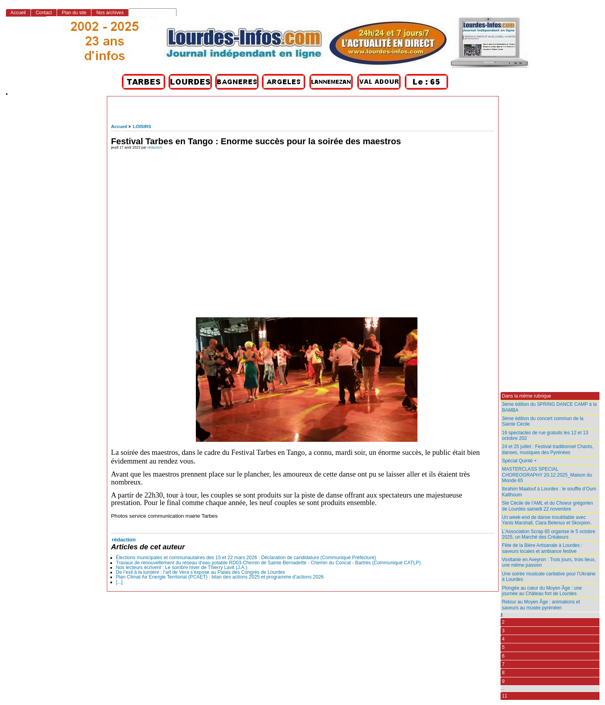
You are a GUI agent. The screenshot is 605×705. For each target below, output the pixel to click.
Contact (44, 12)
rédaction (155, 147)
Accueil (119, 126)
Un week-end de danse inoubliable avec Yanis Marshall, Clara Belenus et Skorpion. (547, 520)
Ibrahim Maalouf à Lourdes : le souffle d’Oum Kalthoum (549, 491)
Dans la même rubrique (526, 396)
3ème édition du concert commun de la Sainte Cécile (543, 421)
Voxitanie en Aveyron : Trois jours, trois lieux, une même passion (549, 562)
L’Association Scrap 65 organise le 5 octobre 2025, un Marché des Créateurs (549, 534)
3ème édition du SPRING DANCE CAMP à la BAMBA (549, 407)
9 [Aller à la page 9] (503, 681)
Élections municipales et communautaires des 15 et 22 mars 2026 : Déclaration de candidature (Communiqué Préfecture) (246, 557)
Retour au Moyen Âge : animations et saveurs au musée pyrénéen (541, 604)
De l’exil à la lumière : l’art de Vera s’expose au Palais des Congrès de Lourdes (200, 572)
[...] (119, 582)
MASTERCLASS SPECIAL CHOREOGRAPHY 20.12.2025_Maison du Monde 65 (547, 474)
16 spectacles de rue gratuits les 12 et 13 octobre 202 (545, 435)
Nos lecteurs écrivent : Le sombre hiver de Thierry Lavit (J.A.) (181, 567)
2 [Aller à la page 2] (503, 622)
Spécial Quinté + (519, 461)
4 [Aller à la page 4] (503, 639)
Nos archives (109, 12)
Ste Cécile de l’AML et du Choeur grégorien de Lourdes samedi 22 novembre (547, 505)
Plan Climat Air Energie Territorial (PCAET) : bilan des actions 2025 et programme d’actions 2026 (220, 577)
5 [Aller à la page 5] (503, 647)
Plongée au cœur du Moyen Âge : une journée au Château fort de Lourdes (542, 590)
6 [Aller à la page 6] (503, 656)
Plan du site (74, 12)
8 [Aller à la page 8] (503, 672)
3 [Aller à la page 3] (503, 630)
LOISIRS (142, 126)
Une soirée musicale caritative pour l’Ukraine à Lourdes (549, 576)
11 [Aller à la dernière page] (504, 696)
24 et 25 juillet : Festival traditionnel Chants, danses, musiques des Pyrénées (548, 449)
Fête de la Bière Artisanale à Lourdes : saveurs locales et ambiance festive (542, 548)
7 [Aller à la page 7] (503, 664)
